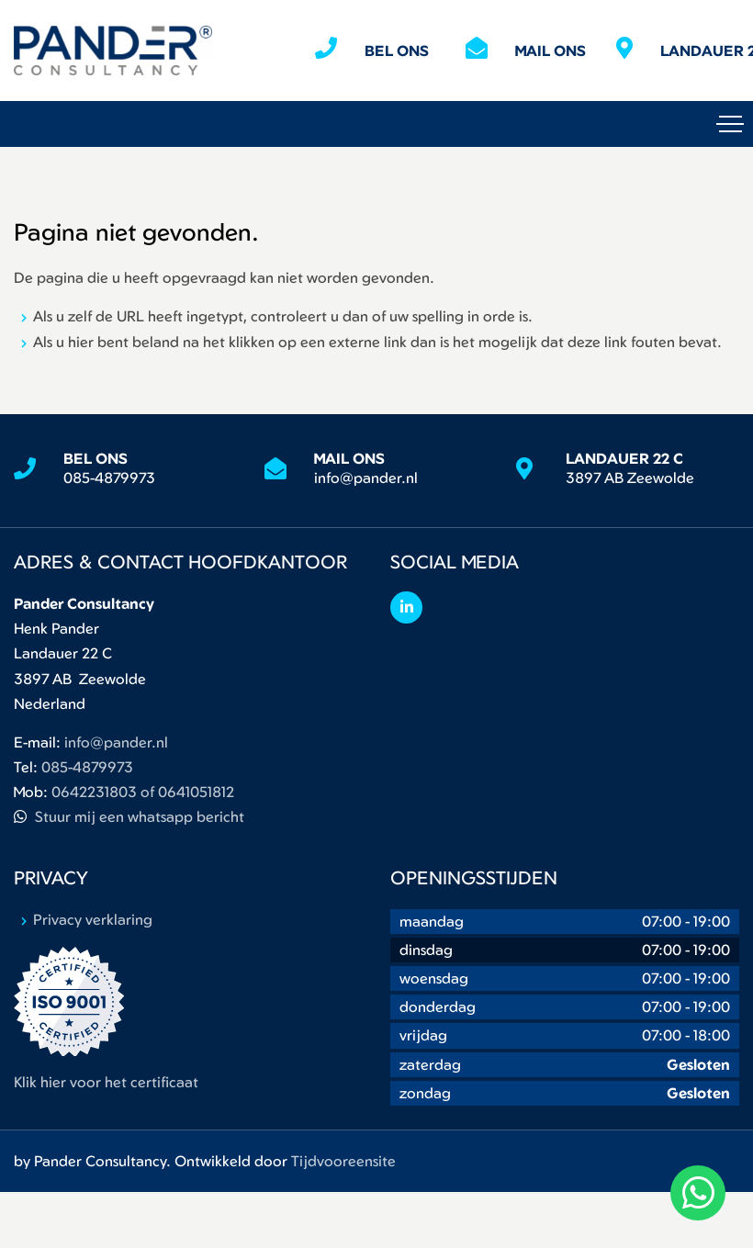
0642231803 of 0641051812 (142, 791)
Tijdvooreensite (343, 1161)
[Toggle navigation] (730, 124)
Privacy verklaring (92, 919)
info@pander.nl (366, 477)
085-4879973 (109, 477)
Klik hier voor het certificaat (106, 1082)
